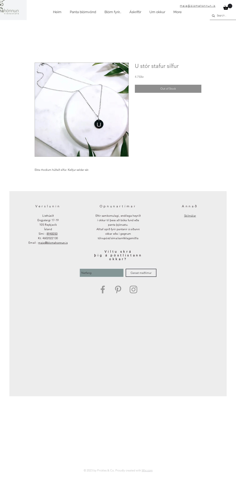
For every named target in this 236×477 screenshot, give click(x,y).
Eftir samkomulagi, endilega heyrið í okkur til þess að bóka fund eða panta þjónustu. (118, 220)
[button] (227, 7)
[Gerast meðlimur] (141, 273)
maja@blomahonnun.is (197, 5)
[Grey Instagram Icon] (133, 289)
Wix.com (147, 470)
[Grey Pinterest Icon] (118, 289)
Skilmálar (190, 215)
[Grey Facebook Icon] (103, 289)
